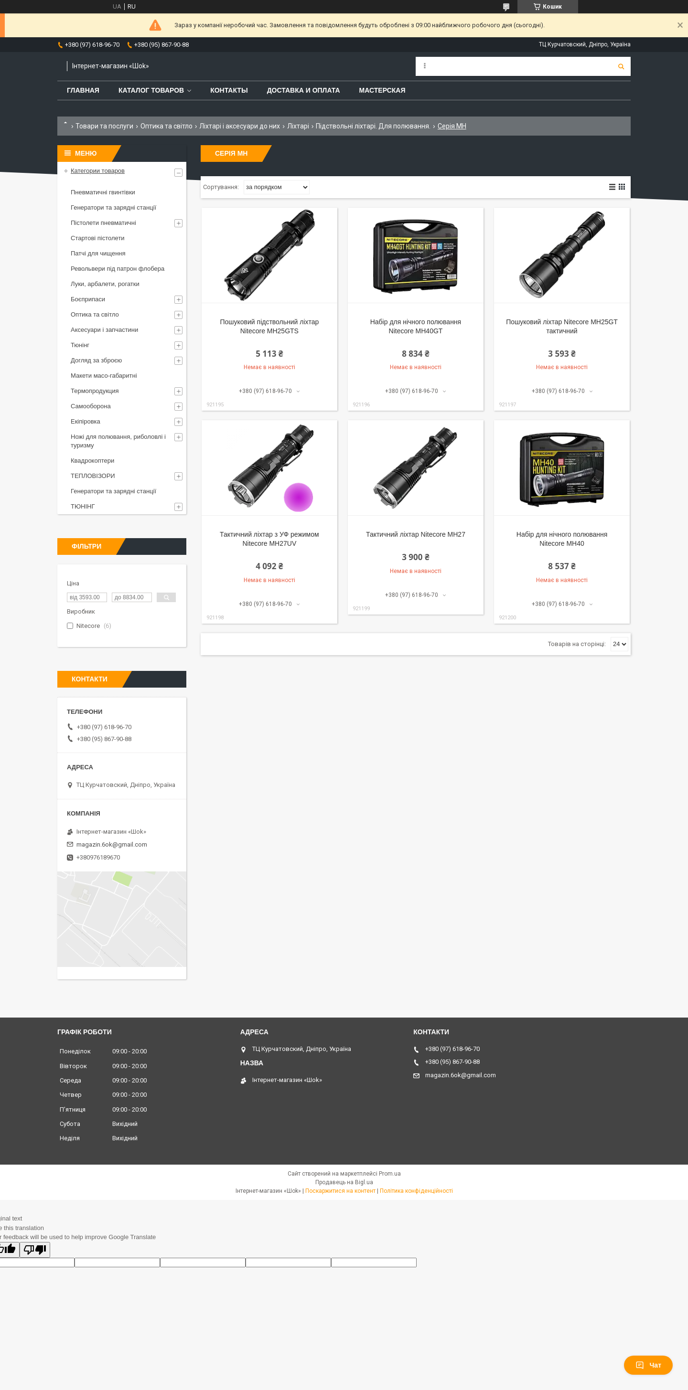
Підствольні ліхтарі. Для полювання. (373, 126)
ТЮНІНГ (83, 506)
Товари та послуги (104, 126)
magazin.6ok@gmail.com (111, 844)
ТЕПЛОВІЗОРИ (93, 475)
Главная (83, 90)
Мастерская (382, 90)
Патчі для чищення (98, 253)
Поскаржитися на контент (340, 1191)
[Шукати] (621, 66)
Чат (648, 1365)
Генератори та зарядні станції (113, 207)
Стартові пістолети (98, 238)
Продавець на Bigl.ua (344, 1182)
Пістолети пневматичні (103, 222)
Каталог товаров (151, 90)
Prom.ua (390, 1173)
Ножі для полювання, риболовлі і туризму (118, 441)
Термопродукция (95, 390)
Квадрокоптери (92, 460)
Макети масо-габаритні (104, 375)
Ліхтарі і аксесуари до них (239, 126)
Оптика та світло (166, 126)
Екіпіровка (85, 421)
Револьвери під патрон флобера (117, 268)
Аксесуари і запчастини (104, 329)
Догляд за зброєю (96, 360)
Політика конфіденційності (416, 1191)
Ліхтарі (298, 126)
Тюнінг (80, 345)
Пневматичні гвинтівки (103, 192)
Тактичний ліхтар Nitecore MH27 (415, 534)
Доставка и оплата (303, 90)
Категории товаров (98, 170)
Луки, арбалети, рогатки (105, 283)
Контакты (228, 90)
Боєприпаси (88, 299)
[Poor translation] (35, 1250)
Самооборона (91, 406)
